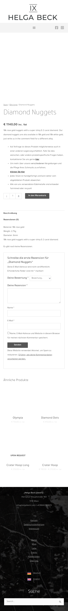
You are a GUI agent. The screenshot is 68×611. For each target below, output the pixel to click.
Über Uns (34, 561)
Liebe (34, 549)
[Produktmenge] (13, 196)
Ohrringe (13, 105)
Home (34, 540)
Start (5, 105)
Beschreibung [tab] (10, 213)
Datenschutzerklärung (34, 525)
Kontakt (34, 521)
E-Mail (10, 321)
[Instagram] (62, 27)
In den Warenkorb (37, 196)
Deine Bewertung (17, 278)
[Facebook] (56, 27)
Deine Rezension (17, 285)
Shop (34, 544)
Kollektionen (34, 557)
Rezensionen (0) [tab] (11, 220)
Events (34, 553)
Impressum (34, 529)
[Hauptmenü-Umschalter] (34, 27)
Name (10, 308)
